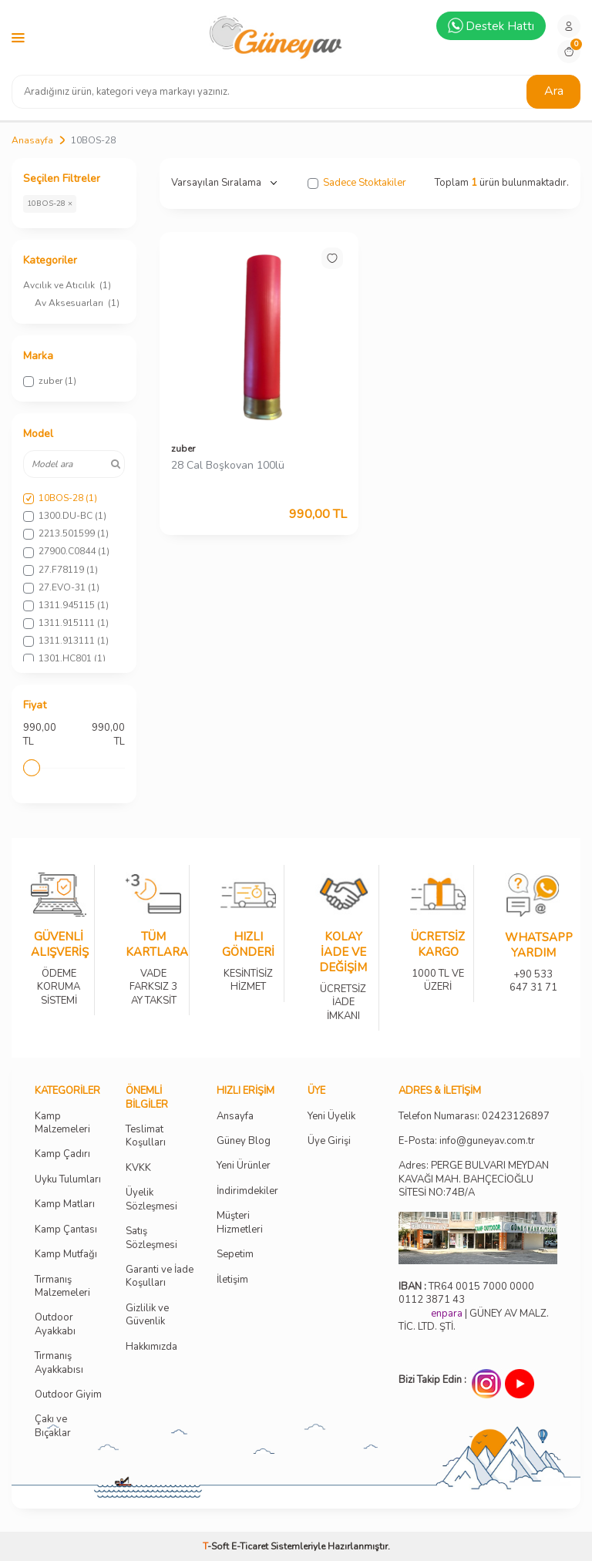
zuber (183, 448)
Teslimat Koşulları (146, 1136)
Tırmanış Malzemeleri (62, 1286)
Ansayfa (235, 1116)
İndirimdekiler (247, 1191)
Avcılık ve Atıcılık (67, 285)
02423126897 (516, 1116)
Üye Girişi (329, 1141)
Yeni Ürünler (244, 1165)
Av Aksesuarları (77, 303)
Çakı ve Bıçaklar (53, 1426)
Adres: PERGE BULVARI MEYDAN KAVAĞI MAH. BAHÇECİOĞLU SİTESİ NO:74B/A (474, 1179)
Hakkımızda (151, 1347)
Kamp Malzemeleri (62, 1123)
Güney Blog (244, 1141)
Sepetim (235, 1254)
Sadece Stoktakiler (357, 183)
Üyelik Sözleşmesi (151, 1199)
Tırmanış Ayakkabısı (59, 1363)
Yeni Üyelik (331, 1116)
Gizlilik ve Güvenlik (147, 1315)
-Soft (217, 1546)
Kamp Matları (65, 1204)
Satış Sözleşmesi (151, 1238)
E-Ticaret (249, 1546)
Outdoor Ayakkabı (55, 1324)
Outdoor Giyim (68, 1394)
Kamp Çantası (66, 1229)
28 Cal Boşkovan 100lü (227, 466)
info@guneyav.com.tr (487, 1141)
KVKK (138, 1168)
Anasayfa (32, 140)
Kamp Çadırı (62, 1154)
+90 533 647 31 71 (533, 971)
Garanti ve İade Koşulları (159, 1276)
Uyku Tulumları (68, 1179)
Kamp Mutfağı (66, 1254)
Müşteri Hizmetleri (240, 1222)
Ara (553, 90)
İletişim (232, 1280)
